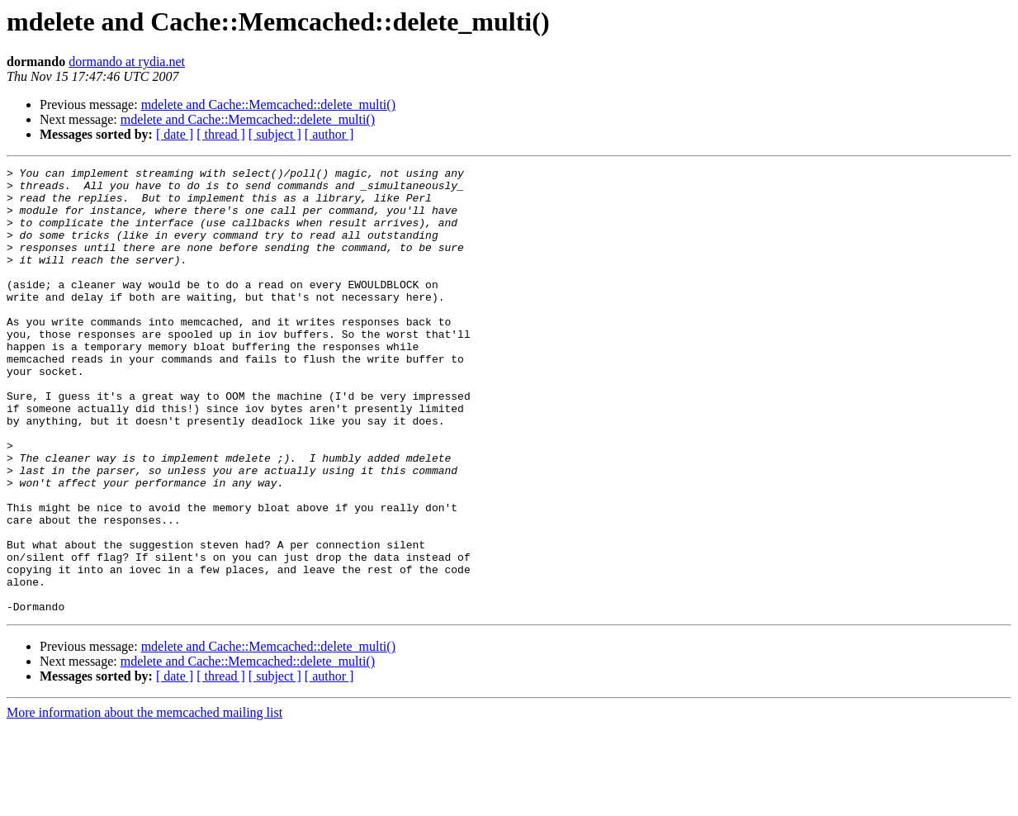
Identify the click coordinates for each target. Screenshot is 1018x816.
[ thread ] (220, 134)
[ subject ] (275, 134)
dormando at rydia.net (127, 62)
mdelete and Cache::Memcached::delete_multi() (268, 104)
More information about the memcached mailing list (144, 802)
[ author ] (329, 134)
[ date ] (174, 134)
